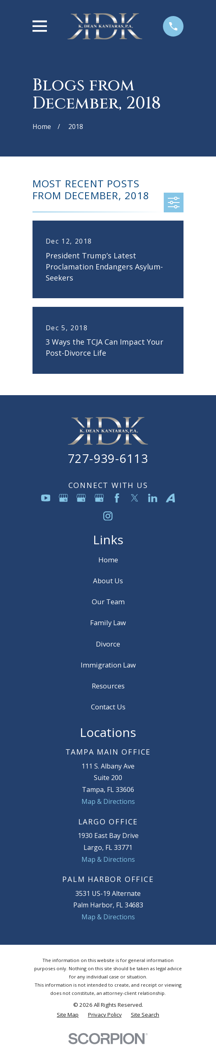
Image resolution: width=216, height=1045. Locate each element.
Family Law (108, 622)
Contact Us (108, 706)
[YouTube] (45, 497)
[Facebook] (116, 497)
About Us (108, 580)
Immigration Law (108, 665)
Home (108, 559)
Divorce (108, 644)
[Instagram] (107, 515)
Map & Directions (108, 801)
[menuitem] (68, 1015)
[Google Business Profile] (63, 497)
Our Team (108, 601)
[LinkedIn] (152, 497)
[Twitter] (134, 497)
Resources (108, 686)
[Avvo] (170, 497)
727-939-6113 (108, 458)
